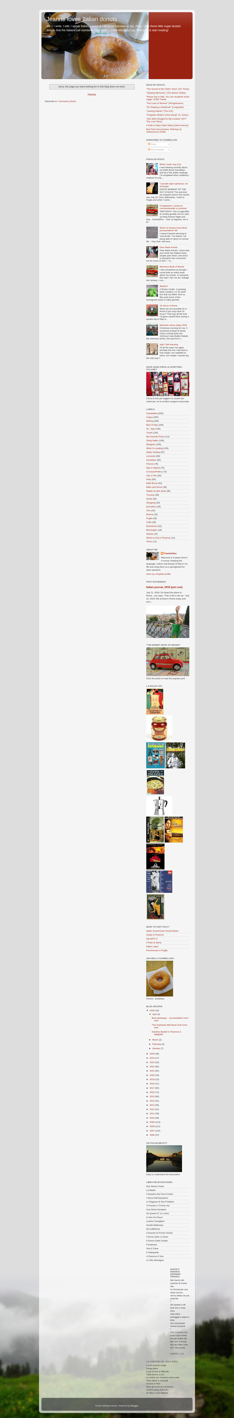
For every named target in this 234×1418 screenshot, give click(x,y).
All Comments (156, 149)
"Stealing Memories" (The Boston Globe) (166, 93)
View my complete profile (158, 574)
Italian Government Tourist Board (162, 931)
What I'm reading (154, 448)
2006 (152, 1135)
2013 (152, 1105)
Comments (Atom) (67, 101)
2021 (152, 1071)
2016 (152, 1092)
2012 (152, 1109)
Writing (149, 421)
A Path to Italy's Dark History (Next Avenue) (167, 125)
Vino (148, 510)
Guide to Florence (155, 935)
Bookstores (151, 526)
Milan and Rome (154, 487)
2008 (152, 1126)
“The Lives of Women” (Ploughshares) (164, 103)
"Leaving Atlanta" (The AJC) (159, 111)
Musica (149, 514)
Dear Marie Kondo (168, 247)
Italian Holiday (153, 452)
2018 (152, 1083)
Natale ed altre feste (156, 491)
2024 (152, 1058)
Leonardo (151, 456)
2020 (152, 1075)
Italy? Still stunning (169, 344)
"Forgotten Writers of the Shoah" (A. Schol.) (167, 115)
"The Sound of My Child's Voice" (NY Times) (167, 89)
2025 (152, 1053)
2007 (152, 1130)
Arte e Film (151, 475)
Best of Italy (152, 425)
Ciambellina (152, 413)
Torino (149, 541)
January (156, 1048)
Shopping (151, 502)
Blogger (134, 1406)
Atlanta (149, 534)
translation (151, 460)
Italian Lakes (152, 946)
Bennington (151, 530)
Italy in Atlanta (153, 468)
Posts (152, 144)
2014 (152, 1101)
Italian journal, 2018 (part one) (164, 587)
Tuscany (150, 495)
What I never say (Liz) (170, 164)
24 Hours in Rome (168, 305)
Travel (149, 432)
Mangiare (150, 444)
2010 (152, 1118)
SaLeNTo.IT (152, 938)
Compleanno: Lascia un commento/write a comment (173, 207)
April (154, 1014)
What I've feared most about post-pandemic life (173, 229)
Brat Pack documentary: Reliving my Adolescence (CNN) (164, 130)
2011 (152, 1113)
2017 (152, 1088)
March (155, 1040)
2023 (152, 1062)
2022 (152, 1066)
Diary (148, 479)
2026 (152, 1010)
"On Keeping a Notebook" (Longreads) (165, 107)
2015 (152, 1096)
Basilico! (164, 286)
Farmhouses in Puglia (157, 950)
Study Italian (152, 440)
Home (92, 94)
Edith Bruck (151, 483)
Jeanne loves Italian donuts (81, 19)
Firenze (150, 464)
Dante (149, 499)
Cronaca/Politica (154, 471)
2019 (152, 1079)
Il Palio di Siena (153, 942)
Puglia (149, 518)
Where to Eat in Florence (158, 538)
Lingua (149, 417)
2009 (152, 1122)
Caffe (148, 522)
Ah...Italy (150, 429)
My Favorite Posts (155, 436)
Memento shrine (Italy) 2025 (173, 325)
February (157, 1044)
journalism (151, 506)
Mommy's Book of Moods (172, 266)
